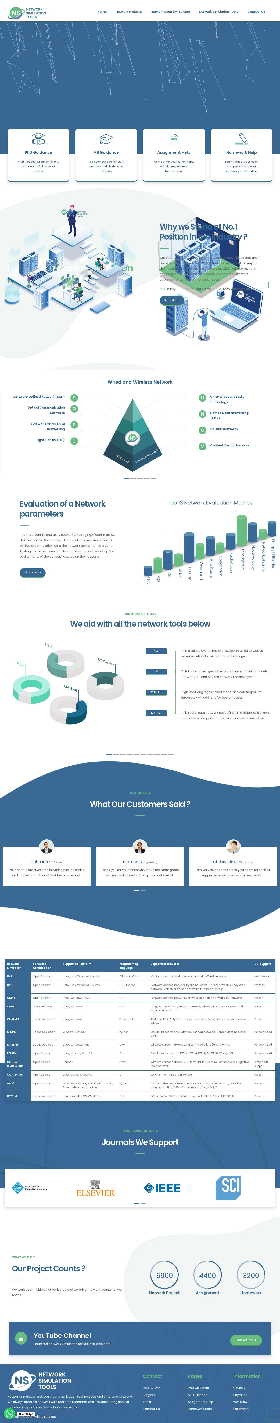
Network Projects (129, 11)
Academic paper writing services (31, 1416)
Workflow (240, 1402)
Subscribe (246, 1340)
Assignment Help (173, 152)
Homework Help (241, 152)
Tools (147, 1402)
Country (239, 1388)
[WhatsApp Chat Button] (9, 1413)
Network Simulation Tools (218, 11)
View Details (32, 572)
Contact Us (256, 11)
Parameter (241, 1409)
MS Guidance (106, 152)
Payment (240, 1395)
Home (102, 11)
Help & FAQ (151, 1388)
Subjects (149, 1395)
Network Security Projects (170, 11)
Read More (172, 300)
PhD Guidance (38, 152)
